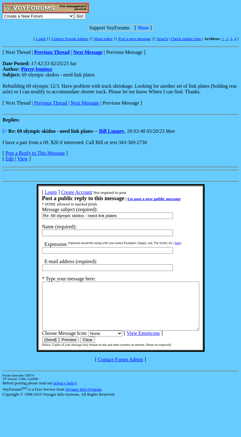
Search (162, 38)
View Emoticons (133, 342)
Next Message (85, 103)
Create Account (67, 192)
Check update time (186, 38)
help (168, 243)
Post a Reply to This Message (35, 153)
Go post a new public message (144, 198)
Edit (9, 158)
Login (41, 38)
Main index (103, 38)
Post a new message (134, 38)
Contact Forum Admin (69, 38)
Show (143, 27)
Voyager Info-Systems (83, 398)
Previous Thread (50, 103)
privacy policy (65, 392)
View (22, 158)
